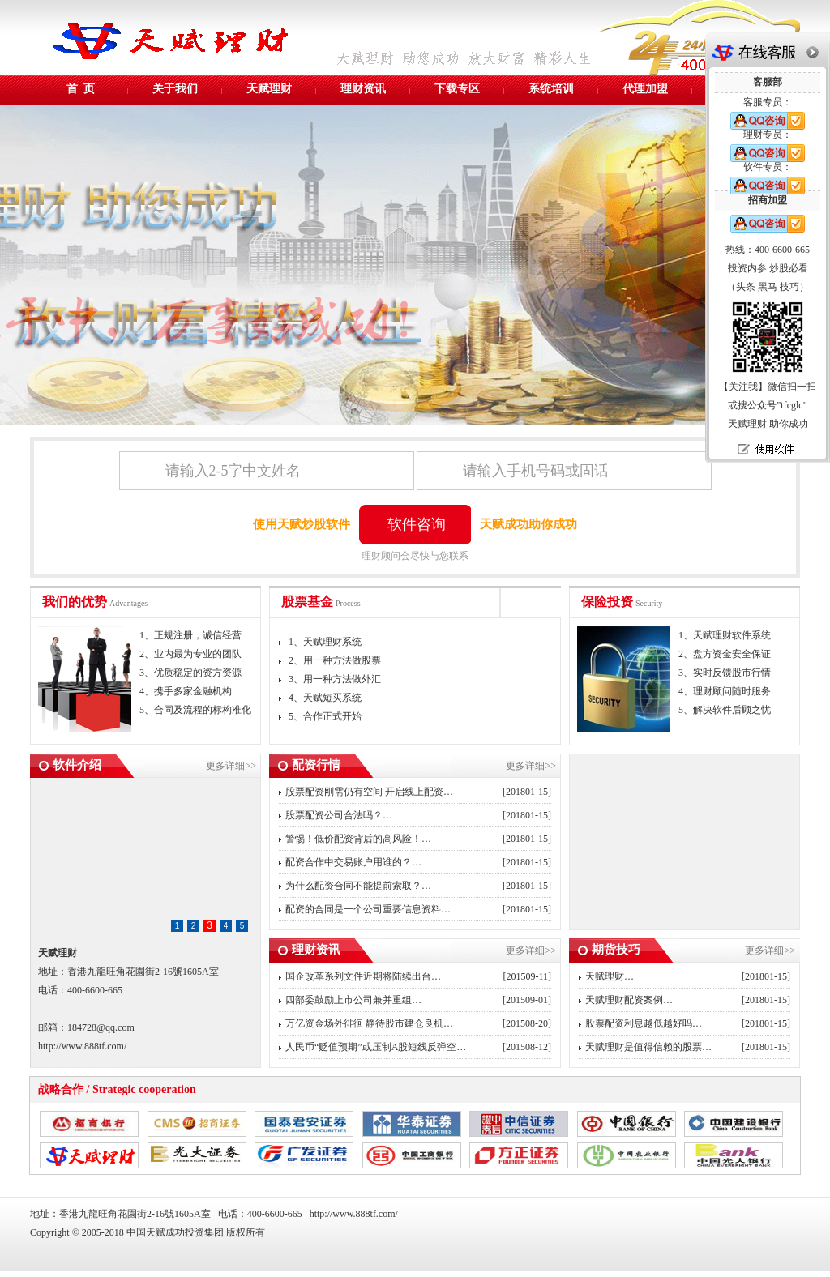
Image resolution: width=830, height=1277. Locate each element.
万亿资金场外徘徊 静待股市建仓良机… (369, 1023)
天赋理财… (609, 976)
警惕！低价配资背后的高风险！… (358, 838)
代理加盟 (645, 89)
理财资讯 (363, 89)
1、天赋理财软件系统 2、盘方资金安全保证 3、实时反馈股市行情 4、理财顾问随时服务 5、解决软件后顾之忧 (724, 672)
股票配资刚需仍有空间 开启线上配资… (369, 791)
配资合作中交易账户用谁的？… (353, 862)
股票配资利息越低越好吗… (643, 1023)
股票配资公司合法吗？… (338, 815)
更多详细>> (231, 765)
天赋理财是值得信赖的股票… (648, 1047)
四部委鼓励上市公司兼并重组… (353, 1000)
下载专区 (457, 89)
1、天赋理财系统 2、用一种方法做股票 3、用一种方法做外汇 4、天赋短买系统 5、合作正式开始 (330, 679)
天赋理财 (269, 89)
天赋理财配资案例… (629, 1000)
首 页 (80, 89)
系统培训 (551, 89)
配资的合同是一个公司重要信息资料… (368, 909)
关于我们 (175, 89)
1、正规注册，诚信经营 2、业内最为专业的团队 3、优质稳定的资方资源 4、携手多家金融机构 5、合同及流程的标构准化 (195, 672)
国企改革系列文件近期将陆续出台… (363, 976)
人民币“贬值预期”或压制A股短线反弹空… (375, 1047)
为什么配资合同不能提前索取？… (358, 885)
